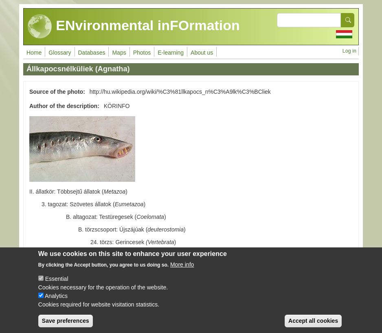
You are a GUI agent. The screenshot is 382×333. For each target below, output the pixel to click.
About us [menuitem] (202, 52)
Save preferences (65, 325)
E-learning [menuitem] (171, 52)
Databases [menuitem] (91, 52)
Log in (349, 51)
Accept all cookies (313, 325)
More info (182, 269)
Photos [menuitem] (142, 52)
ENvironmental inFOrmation (134, 26)
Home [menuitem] (34, 52)
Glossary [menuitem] (59, 52)
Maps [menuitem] (119, 52)
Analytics (56, 300)
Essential (56, 283)
